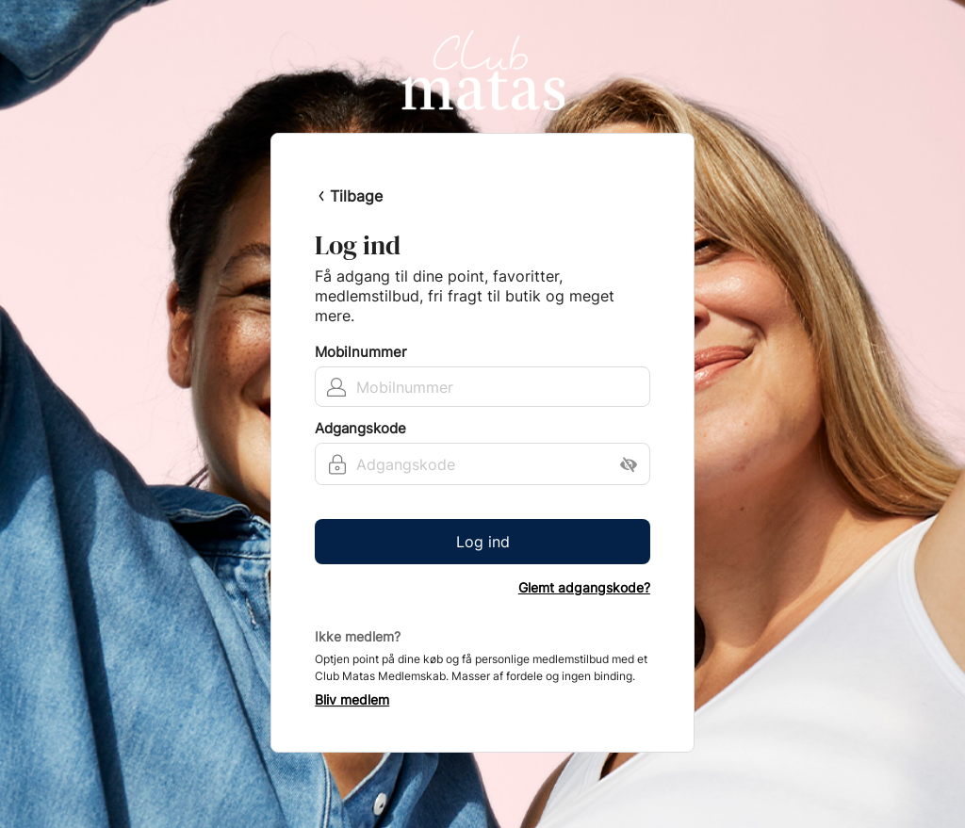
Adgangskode (360, 428)
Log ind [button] (483, 541)
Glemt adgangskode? (584, 587)
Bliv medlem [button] (352, 699)
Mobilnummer (361, 352)
